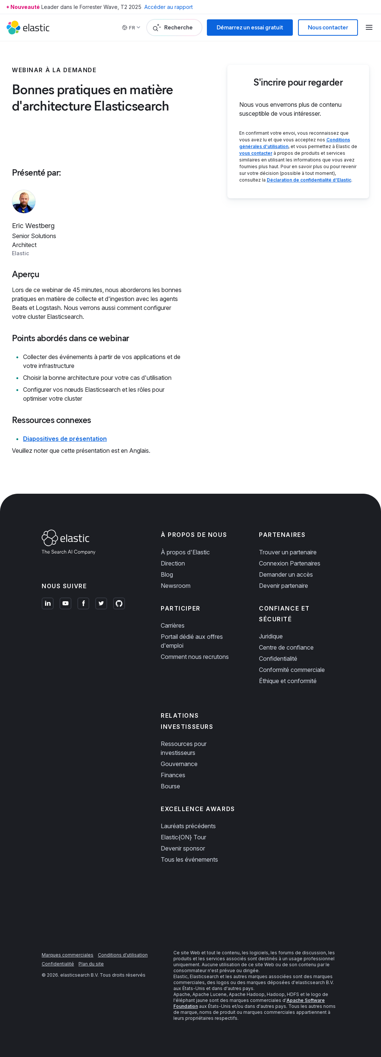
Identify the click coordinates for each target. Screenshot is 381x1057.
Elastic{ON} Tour (183, 837)
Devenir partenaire (283, 585)
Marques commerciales (67, 955)
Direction (173, 563)
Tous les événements (189, 859)
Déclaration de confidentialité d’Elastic (309, 180)
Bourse (170, 786)
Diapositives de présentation (65, 438)
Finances (173, 775)
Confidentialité (278, 658)
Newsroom (175, 585)
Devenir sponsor (183, 848)
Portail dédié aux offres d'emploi (192, 641)
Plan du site (91, 964)
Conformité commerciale (292, 669)
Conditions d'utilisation (123, 955)
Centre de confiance (286, 647)
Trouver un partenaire (288, 552)
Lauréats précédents (188, 826)
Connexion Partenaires (289, 563)
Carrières (173, 625)
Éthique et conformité (288, 681)
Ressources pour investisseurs (183, 748)
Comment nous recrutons (195, 656)
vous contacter (255, 153)
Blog (167, 574)
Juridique (271, 636)
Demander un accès (286, 574)
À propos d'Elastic (185, 552)
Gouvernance (179, 764)
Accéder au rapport (168, 7)
